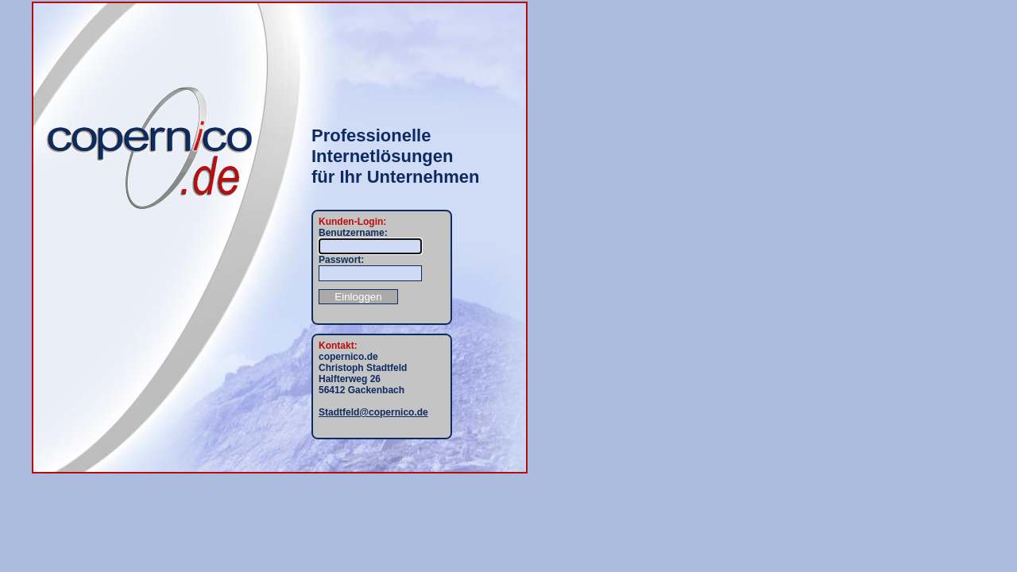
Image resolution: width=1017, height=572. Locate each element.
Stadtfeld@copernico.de (373, 412)
